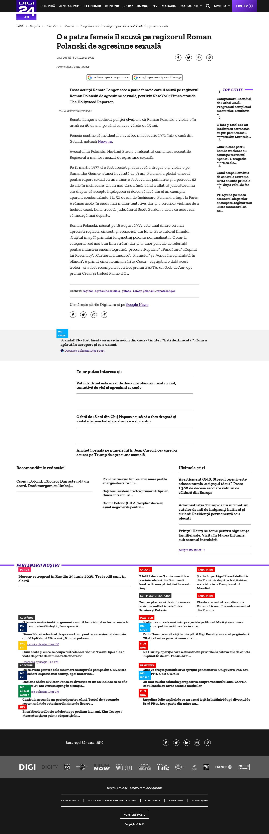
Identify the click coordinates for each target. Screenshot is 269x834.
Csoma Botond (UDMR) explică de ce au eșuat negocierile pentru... (133, 505)
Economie (92, 6)
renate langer (165, 291)
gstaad (127, 291)
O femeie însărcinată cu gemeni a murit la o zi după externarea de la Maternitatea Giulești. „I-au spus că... (75, 624)
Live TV (242, 6)
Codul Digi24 (152, 800)
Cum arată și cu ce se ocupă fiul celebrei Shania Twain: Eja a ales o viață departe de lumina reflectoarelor (73, 654)
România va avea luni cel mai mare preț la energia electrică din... (135, 481)
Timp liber (52, 26)
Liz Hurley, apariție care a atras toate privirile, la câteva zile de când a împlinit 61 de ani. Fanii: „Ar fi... (196, 654)
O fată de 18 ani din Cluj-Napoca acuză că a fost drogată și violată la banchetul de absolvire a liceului (126, 418)
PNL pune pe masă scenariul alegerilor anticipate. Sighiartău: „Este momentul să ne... (234, 203)
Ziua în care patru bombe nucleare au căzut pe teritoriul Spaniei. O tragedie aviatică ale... (232, 155)
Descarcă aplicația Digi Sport (84, 350)
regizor (88, 291)
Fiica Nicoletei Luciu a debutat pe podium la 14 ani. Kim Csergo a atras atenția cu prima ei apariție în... (72, 713)
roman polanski (144, 291)
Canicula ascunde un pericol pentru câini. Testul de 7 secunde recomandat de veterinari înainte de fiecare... (70, 701)
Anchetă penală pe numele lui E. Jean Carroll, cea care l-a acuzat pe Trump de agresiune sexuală (127, 452)
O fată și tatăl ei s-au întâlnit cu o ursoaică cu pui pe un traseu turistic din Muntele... (234, 131)
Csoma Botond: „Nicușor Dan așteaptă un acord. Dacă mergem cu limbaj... (52, 483)
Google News (137, 304)
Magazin (169, 6)
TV (155, 6)
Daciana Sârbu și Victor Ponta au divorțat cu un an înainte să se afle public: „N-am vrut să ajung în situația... (74, 683)
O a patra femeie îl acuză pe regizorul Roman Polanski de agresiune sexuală (124, 26)
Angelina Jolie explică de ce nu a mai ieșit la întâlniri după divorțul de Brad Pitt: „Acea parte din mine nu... (196, 701)
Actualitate (69, 6)
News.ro (105, 141)
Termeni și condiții (117, 788)
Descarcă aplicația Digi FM (40, 644)
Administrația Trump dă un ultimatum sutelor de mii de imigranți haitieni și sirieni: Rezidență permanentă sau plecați (214, 512)
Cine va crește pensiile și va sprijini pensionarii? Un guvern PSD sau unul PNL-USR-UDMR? (196, 671)
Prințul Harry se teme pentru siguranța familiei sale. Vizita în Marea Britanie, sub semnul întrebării (214, 535)
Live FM (220, 6)
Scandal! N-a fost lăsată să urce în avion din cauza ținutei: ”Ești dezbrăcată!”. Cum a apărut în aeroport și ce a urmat (133, 342)
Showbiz (69, 26)
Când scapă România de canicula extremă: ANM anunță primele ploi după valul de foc (233, 179)
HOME (20, 26)
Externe (112, 6)
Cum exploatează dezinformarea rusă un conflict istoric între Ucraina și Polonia (164, 606)
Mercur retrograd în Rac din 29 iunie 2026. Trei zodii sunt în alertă (72, 578)
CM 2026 (143, 6)
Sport (128, 6)
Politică (47, 6)
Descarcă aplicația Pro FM (40, 662)
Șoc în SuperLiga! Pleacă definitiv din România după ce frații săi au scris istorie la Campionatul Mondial (223, 582)
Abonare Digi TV (70, 800)
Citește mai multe (190, 550)
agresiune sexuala (108, 291)
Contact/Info (200, 800)
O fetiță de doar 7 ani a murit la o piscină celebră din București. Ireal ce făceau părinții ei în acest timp (164, 582)
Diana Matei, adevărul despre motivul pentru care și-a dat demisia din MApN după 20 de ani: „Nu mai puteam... (74, 636)
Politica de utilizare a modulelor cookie (112, 800)
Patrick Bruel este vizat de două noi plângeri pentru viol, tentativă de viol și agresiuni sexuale (126, 385)
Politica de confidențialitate (146, 788)
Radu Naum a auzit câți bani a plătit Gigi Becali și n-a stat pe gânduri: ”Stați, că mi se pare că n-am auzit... (196, 636)
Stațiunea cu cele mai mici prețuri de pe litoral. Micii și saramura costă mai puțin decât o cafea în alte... (193, 624)
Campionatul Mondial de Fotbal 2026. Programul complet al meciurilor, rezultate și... (234, 107)
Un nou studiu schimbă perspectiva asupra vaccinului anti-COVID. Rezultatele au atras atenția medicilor (195, 683)
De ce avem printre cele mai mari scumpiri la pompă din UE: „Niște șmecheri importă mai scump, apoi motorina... (74, 671)
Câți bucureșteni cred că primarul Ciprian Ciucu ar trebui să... (135, 493)
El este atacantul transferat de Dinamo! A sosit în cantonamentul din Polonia (223, 606)
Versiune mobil (134, 814)
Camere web (176, 800)
